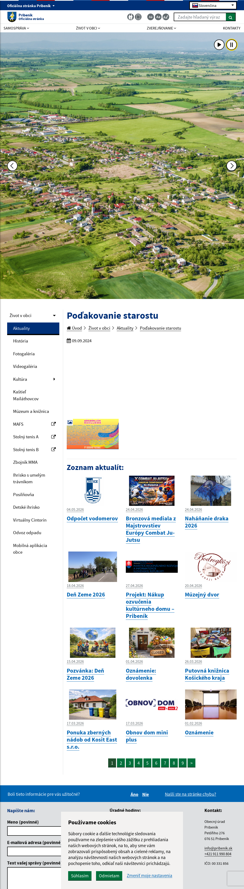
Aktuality (21, 328)
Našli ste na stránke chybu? (190, 794)
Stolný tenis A (34, 437)
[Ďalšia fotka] (231, 166)
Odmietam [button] (109, 876)
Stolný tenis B (34, 449)
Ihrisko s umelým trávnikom (29, 478)
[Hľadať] (231, 17)
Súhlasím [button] (80, 876)
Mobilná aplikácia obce (30, 548)
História (20, 341)
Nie (146, 794)
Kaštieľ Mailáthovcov (26, 395)
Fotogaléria (24, 354)
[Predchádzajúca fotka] (12, 166)
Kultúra (20, 379)
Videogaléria (25, 366)
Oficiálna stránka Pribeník (31, 5)
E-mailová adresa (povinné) (34, 842)
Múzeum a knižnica (31, 411)
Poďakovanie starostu (160, 328)
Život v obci (20, 315)
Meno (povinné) (23, 822)
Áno (135, 794)
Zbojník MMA (25, 462)
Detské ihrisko (26, 507)
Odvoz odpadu (27, 532)
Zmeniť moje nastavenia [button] (149, 875)
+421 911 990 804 (217, 853)
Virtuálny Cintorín (29, 520)
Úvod (74, 328)
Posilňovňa (23, 494)
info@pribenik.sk (218, 848)
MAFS (34, 424)
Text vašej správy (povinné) (34, 863)
